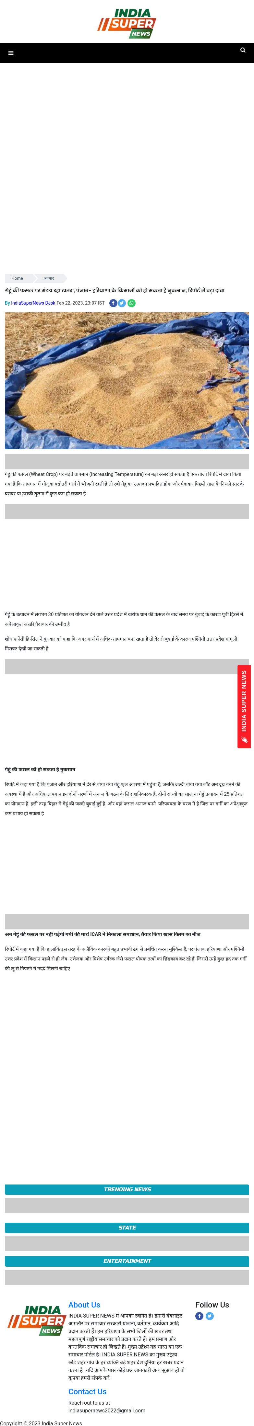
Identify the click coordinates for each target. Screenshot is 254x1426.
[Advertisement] (124, 564)
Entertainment (127, 1261)
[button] (10, 53)
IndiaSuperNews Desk (33, 303)
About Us (84, 1304)
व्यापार (49, 278)
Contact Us (87, 1391)
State (127, 1227)
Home (17, 278)
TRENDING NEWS (126, 1189)
